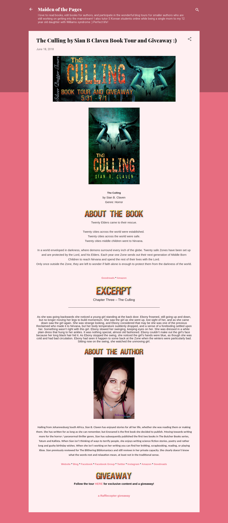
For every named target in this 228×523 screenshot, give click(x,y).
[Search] (197, 10)
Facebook (87, 464)
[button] (189, 40)
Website (66, 464)
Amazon (122, 277)
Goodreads (108, 277)
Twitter (121, 464)
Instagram (133, 464)
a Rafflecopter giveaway (114, 495)
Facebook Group (105, 464)
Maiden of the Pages (60, 9)
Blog (76, 464)
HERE (99, 483)
